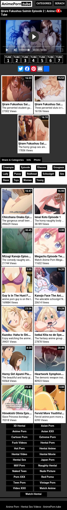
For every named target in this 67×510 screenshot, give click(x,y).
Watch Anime (48, 488)
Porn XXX (19, 477)
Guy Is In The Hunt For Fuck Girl (22, 295)
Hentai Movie (48, 454)
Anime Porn (19, 431)
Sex (62, 173)
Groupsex (58, 167)
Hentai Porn (47, 442)
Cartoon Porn (19, 437)
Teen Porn (19, 482)
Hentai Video (19, 454)
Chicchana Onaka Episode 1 (20, 217)
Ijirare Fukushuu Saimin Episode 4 (24, 104)
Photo (37, 160)
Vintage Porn (48, 482)
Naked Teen (19, 471)
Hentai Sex (19, 459)
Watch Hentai (33, 494)
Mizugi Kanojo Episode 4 (18, 256)
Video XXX (19, 488)
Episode (25, 167)
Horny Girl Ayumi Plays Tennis (21, 374)
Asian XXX (47, 431)
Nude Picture (48, 471)
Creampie (8, 167)
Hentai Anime (47, 448)
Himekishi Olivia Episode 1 (19, 413)
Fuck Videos (19, 442)
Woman (27, 180)
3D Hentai (19, 425)
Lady (5, 173)
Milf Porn (19, 465)
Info (29, 160)
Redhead (32, 173)
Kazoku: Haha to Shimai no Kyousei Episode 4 (31, 335)
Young (40, 180)
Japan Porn (47, 459)
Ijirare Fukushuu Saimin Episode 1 (40, 143)
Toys (16, 180)
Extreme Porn (47, 437)
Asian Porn (47, 425)
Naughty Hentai (47, 465)
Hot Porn (19, 448)
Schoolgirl (48, 173)
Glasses (41, 167)
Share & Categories (13, 160)
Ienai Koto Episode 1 (48, 217)
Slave (6, 180)
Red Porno (47, 477)
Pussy (17, 173)
